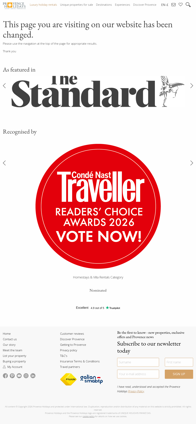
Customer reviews (72, 333)
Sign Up (179, 374)
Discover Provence (72, 339)
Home (7, 333)
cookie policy (89, 416)
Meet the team (12, 350)
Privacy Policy (136, 391)
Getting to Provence (73, 345)
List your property (14, 356)
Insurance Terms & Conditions (80, 361)
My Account (12, 367)
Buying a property (14, 361)
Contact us (10, 339)
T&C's (63, 356)
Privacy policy (68, 350)
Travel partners (70, 367)
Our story (9, 345)
